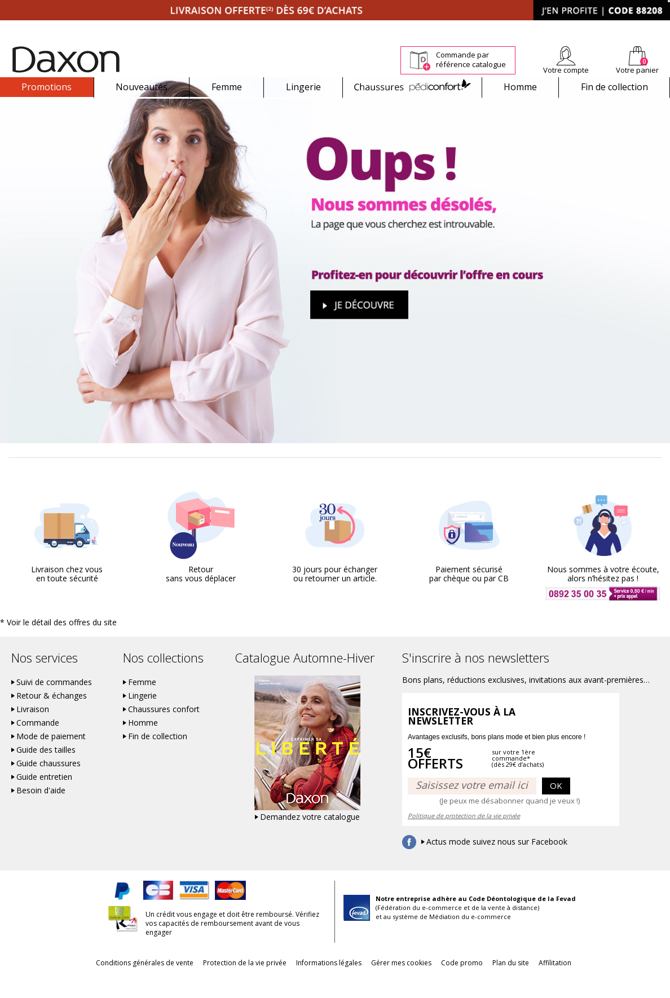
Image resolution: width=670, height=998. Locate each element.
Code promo (470, 982)
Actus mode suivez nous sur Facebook (496, 861)
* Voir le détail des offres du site (51, 642)
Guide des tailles (46, 769)
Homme (520, 87)
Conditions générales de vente (119, 982)
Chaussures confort (164, 728)
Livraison (32, 728)
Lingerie (303, 87)
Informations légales (320, 982)
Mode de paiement (51, 755)
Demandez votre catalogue (310, 836)
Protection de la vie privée (228, 982)
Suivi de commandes (54, 701)
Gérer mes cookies (401, 982)
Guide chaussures (48, 783)
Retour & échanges (51, 715)
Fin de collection (614, 87)
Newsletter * (560, 28)
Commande (37, 742)
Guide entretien (44, 796)
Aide (626, 28)
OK (556, 804)
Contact (657, 28)
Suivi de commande (373, 28)
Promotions (46, 87)
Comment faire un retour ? (458, 28)
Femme (226, 87)
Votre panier (637, 70)
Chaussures (412, 87)
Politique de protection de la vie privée (464, 835)
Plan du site (527, 982)
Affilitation (580, 982)
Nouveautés (142, 87)
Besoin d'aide (40, 810)
